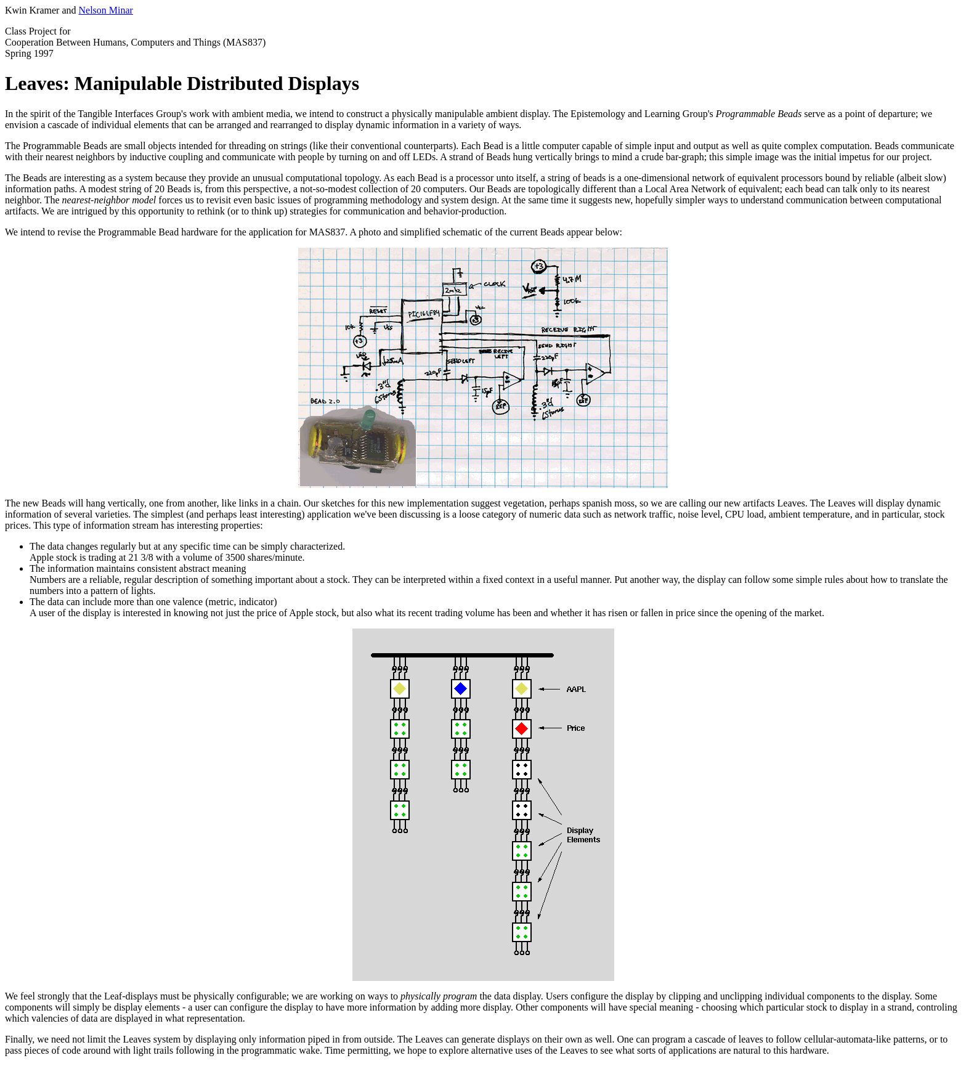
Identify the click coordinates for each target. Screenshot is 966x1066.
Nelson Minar (106, 10)
